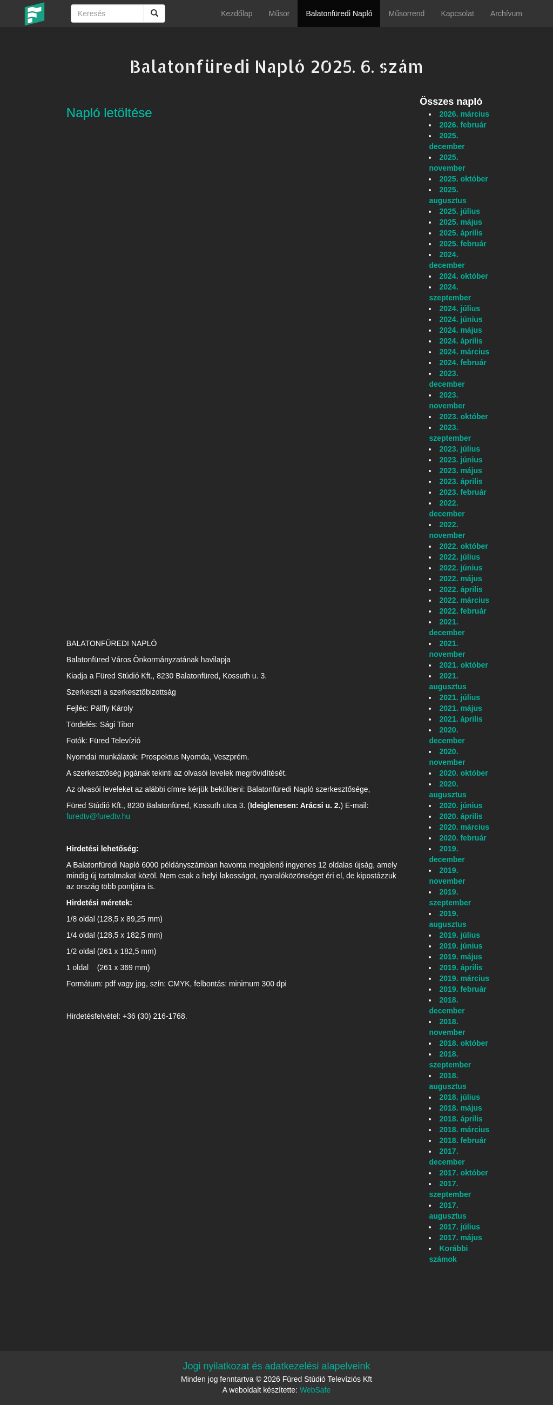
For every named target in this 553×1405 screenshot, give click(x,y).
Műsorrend (406, 13)
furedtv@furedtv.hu (98, 816)
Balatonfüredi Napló (339, 13)
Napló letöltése (109, 112)
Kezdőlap (236, 13)
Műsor (279, 13)
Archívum (506, 13)
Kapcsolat (457, 13)
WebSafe (315, 1390)
